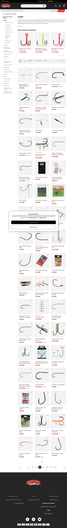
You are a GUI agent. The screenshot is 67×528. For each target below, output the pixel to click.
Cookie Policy (43, 217)
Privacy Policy (32, 217)
